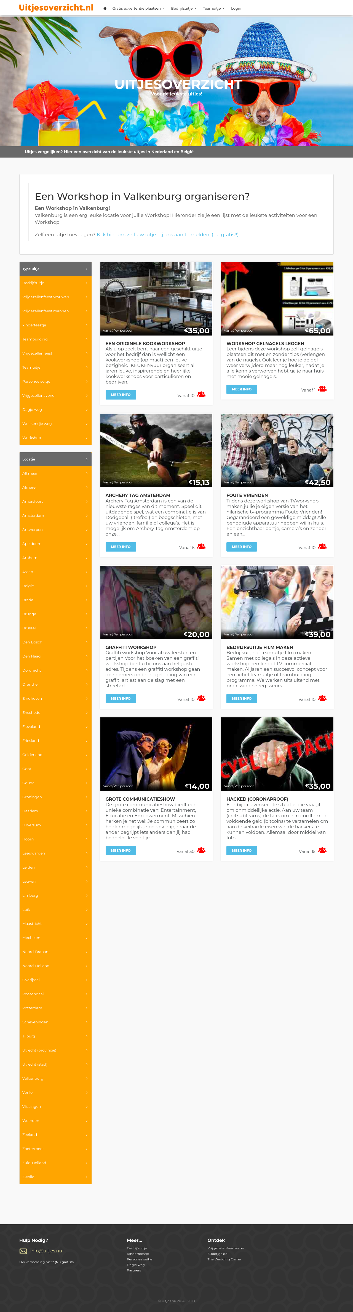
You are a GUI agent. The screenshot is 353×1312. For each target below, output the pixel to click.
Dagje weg (136, 1265)
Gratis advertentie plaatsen (139, 8)
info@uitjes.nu (46, 1251)
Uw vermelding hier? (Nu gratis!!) (46, 1262)
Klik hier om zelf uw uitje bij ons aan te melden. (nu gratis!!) (168, 234)
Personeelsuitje (139, 1259)
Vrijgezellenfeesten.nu (226, 1248)
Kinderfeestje (138, 1254)
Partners (134, 1270)
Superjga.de (218, 1254)
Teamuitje (214, 8)
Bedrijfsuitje (184, 8)
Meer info (121, 395)
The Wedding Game (224, 1259)
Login (236, 8)
